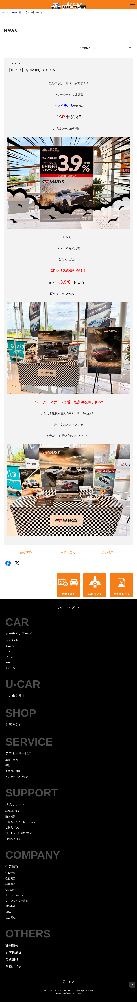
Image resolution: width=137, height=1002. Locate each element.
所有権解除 (13, 952)
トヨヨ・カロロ (14, 895)
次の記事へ (110, 552)
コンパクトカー (14, 640)
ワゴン (9, 656)
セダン (9, 651)
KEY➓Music (12, 906)
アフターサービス (18, 753)
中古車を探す (15, 696)
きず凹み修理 (13, 771)
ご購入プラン (13, 827)
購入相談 (10, 816)
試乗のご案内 (13, 810)
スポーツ (10, 668)
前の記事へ (25, 552)
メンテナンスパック (16, 776)
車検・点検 (11, 759)
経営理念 (10, 884)
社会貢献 (10, 917)
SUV (8, 662)
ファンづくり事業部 (16, 900)
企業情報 (11, 866)
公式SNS (12, 959)
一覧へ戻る (68, 552)
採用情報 (11, 945)
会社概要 (10, 878)
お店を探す (13, 724)
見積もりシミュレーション (20, 822)
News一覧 (16, 12)
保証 (7, 765)
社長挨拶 (10, 872)
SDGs (8, 911)
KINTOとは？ (13, 838)
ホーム (5, 12)
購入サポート (15, 804)
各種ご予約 (13, 966)
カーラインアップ (18, 634)
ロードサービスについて (19, 833)
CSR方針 (10, 889)
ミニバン (10, 645)
